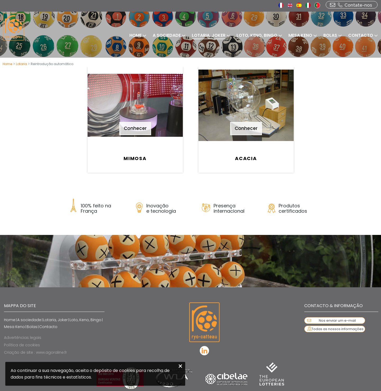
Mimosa (135, 158)
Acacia (246, 158)
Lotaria (21, 64)
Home (7, 64)
